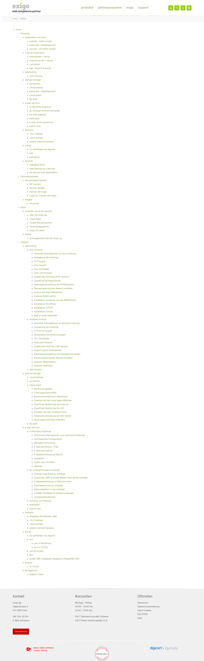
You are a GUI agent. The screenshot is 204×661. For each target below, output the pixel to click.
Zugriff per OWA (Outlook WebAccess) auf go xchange (61, 478)
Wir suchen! (35, 184)
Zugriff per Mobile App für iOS (49, 408)
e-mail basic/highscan (40, 107)
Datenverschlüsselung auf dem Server (52, 416)
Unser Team (35, 219)
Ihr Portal (34, 567)
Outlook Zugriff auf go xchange (49, 474)
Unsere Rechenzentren (40, 223)
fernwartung (31, 570)
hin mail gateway (37, 115)
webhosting (30, 72)
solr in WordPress (42, 543)
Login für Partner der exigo (42, 196)
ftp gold (33, 99)
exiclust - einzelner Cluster (42, 49)
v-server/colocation (34, 53)
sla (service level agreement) (43, 173)
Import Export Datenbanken (48, 350)
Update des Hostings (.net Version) (51, 346)
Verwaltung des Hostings (46, 257)
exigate (28, 200)
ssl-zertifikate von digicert (42, 149)
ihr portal (34, 203)
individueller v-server (39, 57)
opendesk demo (37, 165)
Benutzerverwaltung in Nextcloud (50, 397)
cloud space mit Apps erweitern (49, 420)
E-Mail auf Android (43, 451)
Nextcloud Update (43, 389)
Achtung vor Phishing (40, 501)
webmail (38, 466)
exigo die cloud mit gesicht (38, 211)
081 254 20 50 (20, 617)
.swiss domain (36, 138)
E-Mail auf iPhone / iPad (46, 447)
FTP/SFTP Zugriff (43, 331)
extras (28, 146)
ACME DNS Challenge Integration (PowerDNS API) (54, 559)
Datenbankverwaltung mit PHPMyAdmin (54, 285)
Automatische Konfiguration (48, 439)
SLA (105, 621)
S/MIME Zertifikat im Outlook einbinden (54, 493)
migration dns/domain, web (43, 516)
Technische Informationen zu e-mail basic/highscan (59, 435)
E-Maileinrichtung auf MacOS (48, 455)
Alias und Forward (43, 273)
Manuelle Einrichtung (44, 443)
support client (36, 574)
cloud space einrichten (45, 393)
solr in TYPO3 (41, 547)
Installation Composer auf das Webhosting (55, 300)
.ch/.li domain (36, 134)
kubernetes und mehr (35, 37)
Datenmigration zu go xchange (49, 489)
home (18, 30)
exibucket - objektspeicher (42, 45)
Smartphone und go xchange (48, 486)
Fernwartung (21, 631)
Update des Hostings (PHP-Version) (51, 277)
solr (31, 153)
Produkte (25, 34)
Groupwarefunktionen (45, 497)
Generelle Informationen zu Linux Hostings (55, 254)
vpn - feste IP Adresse (40, 68)
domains (29, 130)
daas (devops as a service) (42, 169)
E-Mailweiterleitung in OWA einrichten (53, 482)
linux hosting (35, 76)
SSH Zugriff (40, 265)
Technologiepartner (39, 227)
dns (31, 555)
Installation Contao (43, 312)
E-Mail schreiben (21, 621)
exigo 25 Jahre (36, 230)
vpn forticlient (36, 551)
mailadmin (39, 458)
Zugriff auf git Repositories (47, 281)
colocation (34, 64)
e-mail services (32, 103)
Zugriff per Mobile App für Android (51, 404)
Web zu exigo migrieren (45, 315)
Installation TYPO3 (43, 308)
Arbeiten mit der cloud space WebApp (53, 400)
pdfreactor (34, 157)
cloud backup (36, 88)
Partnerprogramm (29, 176)
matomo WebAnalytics (45, 296)
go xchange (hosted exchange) (44, 111)
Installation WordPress (45, 304)
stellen (28, 234)
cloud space (35, 95)
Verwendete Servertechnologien (50, 335)
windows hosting (37, 319)
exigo (23, 207)
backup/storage (33, 80)
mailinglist (34, 119)
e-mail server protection (41, 122)
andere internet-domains (41, 142)
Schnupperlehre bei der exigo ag (45, 238)
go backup (34, 84)
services (29, 161)
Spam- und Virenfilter (44, 462)
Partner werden (37, 188)
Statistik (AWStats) (43, 366)
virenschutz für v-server (41, 61)
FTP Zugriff (39, 261)
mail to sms (35, 126)
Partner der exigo (38, 192)
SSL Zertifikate (41, 269)
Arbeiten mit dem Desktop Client (50, 412)
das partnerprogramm (36, 180)
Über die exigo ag (38, 215)
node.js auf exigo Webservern (48, 292)
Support (24, 242)
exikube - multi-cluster (40, 41)
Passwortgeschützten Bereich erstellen (53, 288)
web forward (35, 370)
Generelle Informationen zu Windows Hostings (57, 323)
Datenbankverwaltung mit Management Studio (57, 354)
